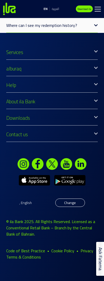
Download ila (84, 9)
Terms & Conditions (23, 257)
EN (45, 9)
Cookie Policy (62, 251)
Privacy (87, 251)
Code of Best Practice (25, 251)
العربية (55, 9)
